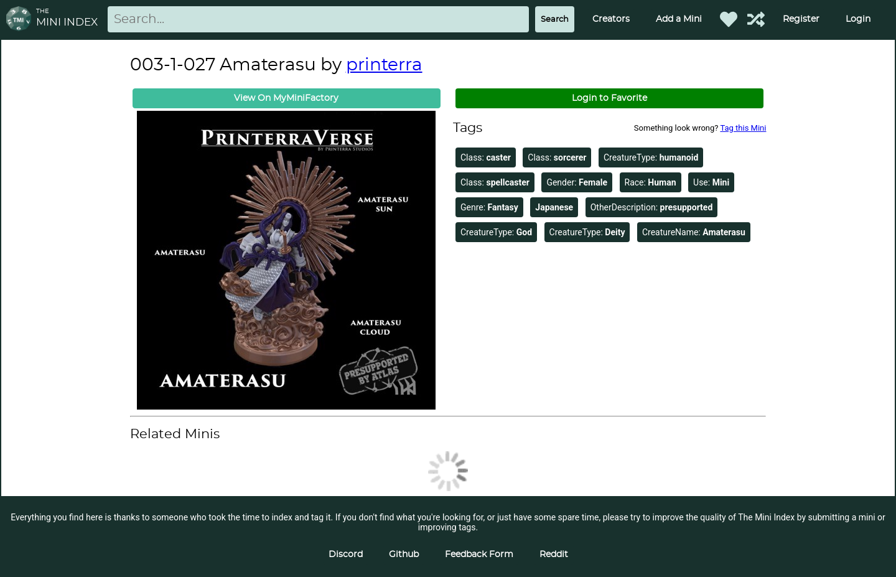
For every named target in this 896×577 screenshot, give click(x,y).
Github (404, 554)
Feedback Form (479, 554)
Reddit (553, 554)
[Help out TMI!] (756, 19)
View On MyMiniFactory (286, 98)
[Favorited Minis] (728, 19)
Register (801, 19)
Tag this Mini (743, 128)
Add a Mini (679, 19)
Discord (346, 554)
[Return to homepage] (21, 19)
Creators (611, 19)
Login (858, 19)
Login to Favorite (609, 98)
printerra (384, 65)
